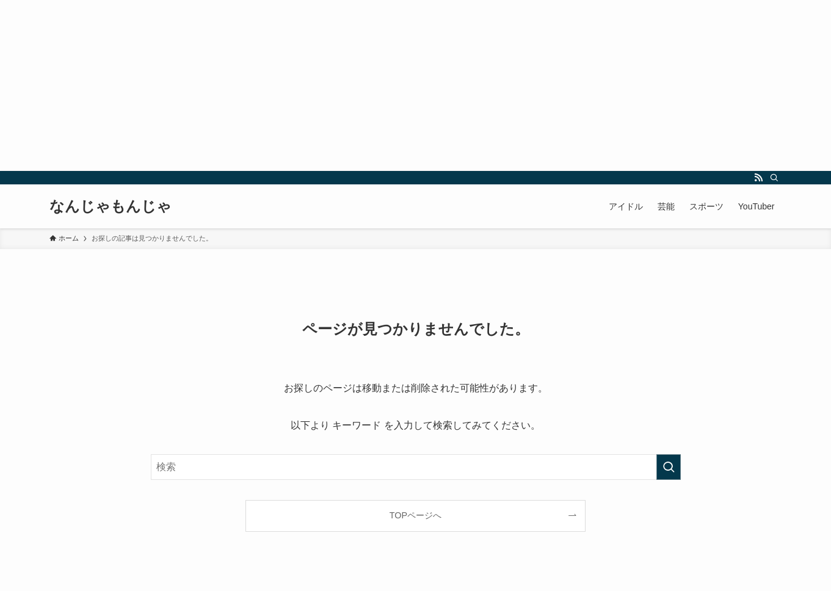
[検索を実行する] (668, 467)
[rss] (758, 177)
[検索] (774, 177)
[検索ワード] (416, 467)
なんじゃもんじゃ (110, 206)
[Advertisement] (366, 85)
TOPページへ (415, 515)
